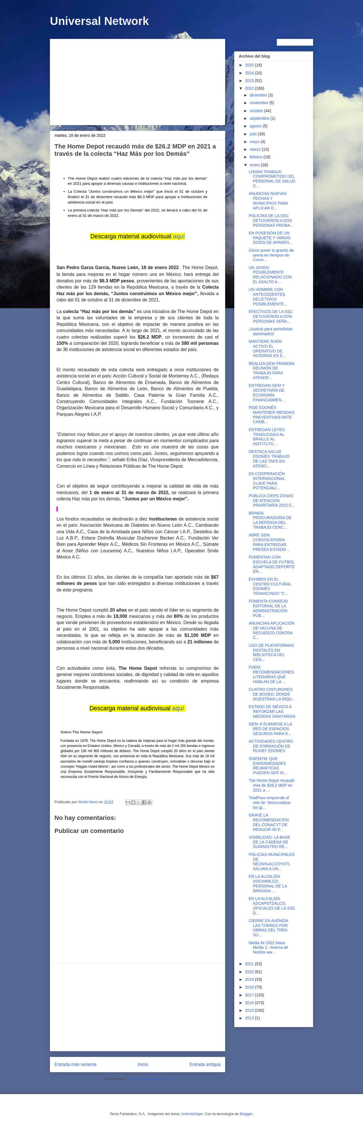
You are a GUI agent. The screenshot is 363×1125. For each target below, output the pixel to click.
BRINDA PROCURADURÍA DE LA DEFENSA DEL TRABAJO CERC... (270, 520)
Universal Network (99, 21)
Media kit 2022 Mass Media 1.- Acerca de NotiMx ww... (268, 948)
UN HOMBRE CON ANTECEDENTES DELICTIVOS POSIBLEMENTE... (268, 296)
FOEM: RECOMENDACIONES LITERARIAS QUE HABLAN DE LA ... (271, 674)
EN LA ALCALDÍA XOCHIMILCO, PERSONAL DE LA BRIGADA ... (268, 883)
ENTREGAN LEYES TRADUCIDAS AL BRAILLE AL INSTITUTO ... (267, 436)
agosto (256, 126)
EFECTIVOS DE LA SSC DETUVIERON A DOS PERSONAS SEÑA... (271, 316)
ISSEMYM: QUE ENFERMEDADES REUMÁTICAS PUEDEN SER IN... (268, 765)
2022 (250, 88)
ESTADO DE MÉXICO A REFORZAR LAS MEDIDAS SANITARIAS (272, 711)
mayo (255, 141)
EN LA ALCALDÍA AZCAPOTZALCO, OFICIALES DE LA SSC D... (272, 905)
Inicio (143, 1064)
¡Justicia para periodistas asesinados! (271, 331)
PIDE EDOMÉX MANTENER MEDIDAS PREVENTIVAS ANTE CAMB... (271, 414)
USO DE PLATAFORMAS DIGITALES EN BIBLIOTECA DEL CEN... (271, 652)
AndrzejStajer (192, 1114)
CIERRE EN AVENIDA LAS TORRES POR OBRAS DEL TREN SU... (268, 927)
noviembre (259, 102)
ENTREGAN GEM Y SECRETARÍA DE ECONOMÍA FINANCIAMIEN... (267, 392)
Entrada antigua (205, 1064)
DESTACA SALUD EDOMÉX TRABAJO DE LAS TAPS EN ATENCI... (269, 458)
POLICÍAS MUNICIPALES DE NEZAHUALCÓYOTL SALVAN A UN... (272, 861)
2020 (250, 971)
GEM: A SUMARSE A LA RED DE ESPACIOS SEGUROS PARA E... (270, 729)
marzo (256, 149)
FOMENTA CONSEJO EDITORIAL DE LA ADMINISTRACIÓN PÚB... (268, 608)
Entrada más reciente (75, 1064)
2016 (250, 1002)
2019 (250, 979)
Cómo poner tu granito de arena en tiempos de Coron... (271, 255)
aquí (179, 236)
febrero (256, 157)
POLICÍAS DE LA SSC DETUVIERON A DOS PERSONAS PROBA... (271, 220)
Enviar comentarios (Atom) (149, 1079)
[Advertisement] (137, 81)
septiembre (260, 118)
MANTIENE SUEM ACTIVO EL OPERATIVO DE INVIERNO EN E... (267, 348)
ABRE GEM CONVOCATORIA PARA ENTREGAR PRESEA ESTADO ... (269, 542)
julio (254, 134)
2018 (250, 987)
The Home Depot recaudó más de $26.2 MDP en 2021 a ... (271, 785)
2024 (250, 73)
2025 (250, 65)
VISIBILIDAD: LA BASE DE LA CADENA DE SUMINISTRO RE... (269, 842)
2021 (250, 964)
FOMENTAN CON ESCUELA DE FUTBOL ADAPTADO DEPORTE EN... (272, 564)
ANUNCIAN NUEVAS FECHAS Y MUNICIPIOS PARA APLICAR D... (268, 200)
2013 (250, 1018)
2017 (250, 995)
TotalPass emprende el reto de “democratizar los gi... (270, 803)
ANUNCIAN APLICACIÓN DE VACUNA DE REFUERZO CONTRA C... (271, 630)
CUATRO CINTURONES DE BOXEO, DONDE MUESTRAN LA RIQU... (272, 694)
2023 (250, 80)
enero (255, 165)
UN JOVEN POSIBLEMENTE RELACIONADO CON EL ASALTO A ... (270, 274)
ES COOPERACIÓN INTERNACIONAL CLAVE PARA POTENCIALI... (267, 480)
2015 (250, 1010)
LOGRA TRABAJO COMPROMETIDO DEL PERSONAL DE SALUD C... (272, 178)
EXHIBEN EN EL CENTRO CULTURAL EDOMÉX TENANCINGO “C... (270, 586)
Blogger (246, 1114)
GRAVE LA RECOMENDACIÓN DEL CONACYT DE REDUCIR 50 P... (269, 822)
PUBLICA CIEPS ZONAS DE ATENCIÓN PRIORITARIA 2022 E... (272, 501)
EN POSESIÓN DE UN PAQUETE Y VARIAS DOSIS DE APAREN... (270, 238)
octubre (257, 110)
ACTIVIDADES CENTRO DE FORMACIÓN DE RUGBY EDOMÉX (271, 746)
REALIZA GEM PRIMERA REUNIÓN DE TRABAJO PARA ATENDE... (271, 370)
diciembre (259, 95)
